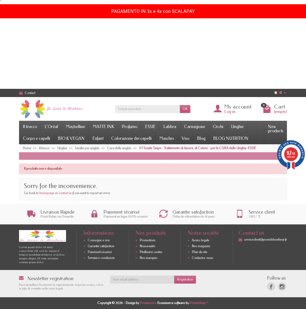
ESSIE (150, 126)
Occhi (218, 126)
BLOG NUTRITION (230, 138)
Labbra (169, 126)
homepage (46, 193)
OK (185, 109)
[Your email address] (142, 280)
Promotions (148, 240)
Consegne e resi (99, 240)
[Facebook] (271, 286)
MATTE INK (103, 126)
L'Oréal (51, 126)
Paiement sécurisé (100, 252)
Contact (27, 93)
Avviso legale (200, 240)
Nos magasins (201, 246)
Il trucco (30, 126)
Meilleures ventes (151, 252)
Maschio (166, 138)
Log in (229, 111)
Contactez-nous (202, 258)
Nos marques (148, 258)
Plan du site (199, 252)
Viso (185, 138)
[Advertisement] (153, 53)
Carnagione (194, 126)
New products (275, 128)
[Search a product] (147, 109)
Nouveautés (147, 246)
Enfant (97, 138)
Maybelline (75, 126)
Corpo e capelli (36, 138)
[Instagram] (282, 286)
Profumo (129, 126)
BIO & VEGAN (71, 138)
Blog (201, 138)
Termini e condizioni (101, 258)
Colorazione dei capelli (131, 138)
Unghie (237, 126)
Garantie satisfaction (101, 246)
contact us (65, 193)
